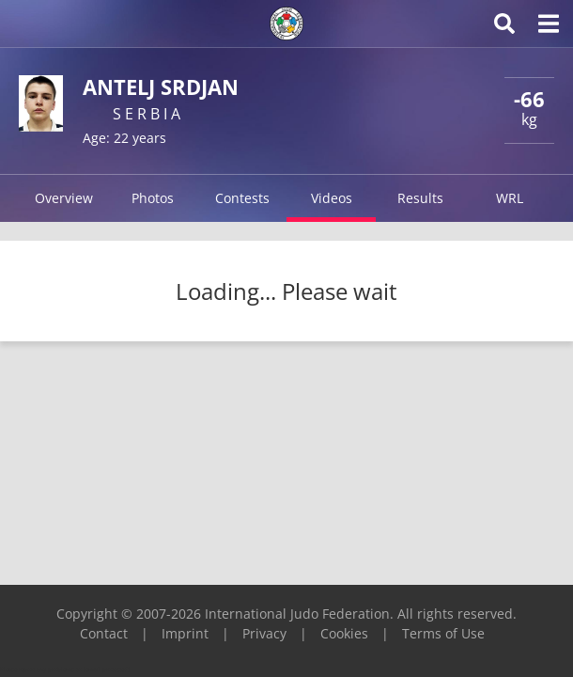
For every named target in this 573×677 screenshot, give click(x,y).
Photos (153, 198)
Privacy (264, 633)
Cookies (344, 633)
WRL (509, 198)
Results (420, 198)
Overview (64, 198)
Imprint (185, 633)
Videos (331, 198)
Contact (104, 633)
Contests (242, 198)
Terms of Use (443, 633)
